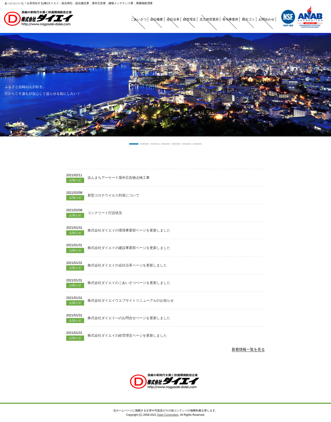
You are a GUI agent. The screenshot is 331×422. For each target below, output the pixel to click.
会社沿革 (173, 19)
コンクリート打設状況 (105, 213)
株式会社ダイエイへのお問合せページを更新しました (129, 318)
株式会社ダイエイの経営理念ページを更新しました (127, 335)
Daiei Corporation (168, 414)
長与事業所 (230, 19)
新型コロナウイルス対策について (113, 195)
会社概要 (156, 19)
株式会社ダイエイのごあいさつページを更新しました (129, 283)
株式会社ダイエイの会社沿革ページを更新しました (127, 265)
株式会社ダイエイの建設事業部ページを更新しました (129, 248)
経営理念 (189, 19)
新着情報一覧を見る (248, 349)
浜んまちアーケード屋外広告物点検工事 (119, 177)
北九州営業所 (209, 19)
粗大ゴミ (248, 19)
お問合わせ (266, 19)
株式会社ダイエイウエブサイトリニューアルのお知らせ (131, 300)
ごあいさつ (139, 19)
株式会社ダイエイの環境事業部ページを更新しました (129, 230)
